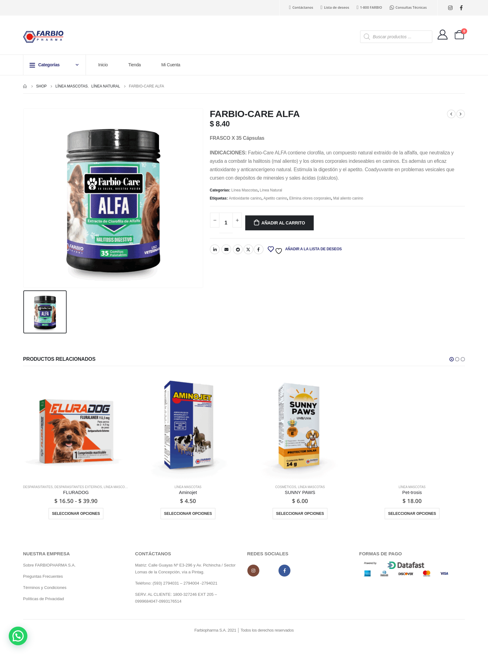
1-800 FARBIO (369, 7)
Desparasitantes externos (78, 487)
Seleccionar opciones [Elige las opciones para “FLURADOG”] (76, 513)
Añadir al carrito (283, 222)
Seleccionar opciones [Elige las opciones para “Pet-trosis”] (412, 513)
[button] (451, 359)
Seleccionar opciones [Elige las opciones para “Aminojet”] (188, 513)
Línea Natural (271, 190)
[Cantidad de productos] (226, 223)
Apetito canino (275, 198)
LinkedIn (215, 249)
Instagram (253, 572)
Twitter (248, 249)
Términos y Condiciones (45, 589)
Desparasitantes (38, 487)
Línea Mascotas (244, 190)
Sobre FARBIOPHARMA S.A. (49, 566)
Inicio (103, 64)
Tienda (134, 64)
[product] (76, 426)
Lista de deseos (335, 7)
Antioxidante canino (245, 198)
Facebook (259, 249)
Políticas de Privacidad (43, 600)
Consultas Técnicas (408, 7)
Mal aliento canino (348, 198)
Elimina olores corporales (310, 198)
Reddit (238, 249)
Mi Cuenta (170, 64)
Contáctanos (301, 7)
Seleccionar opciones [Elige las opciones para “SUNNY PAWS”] (300, 513)
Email (226, 249)
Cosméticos (285, 487)
